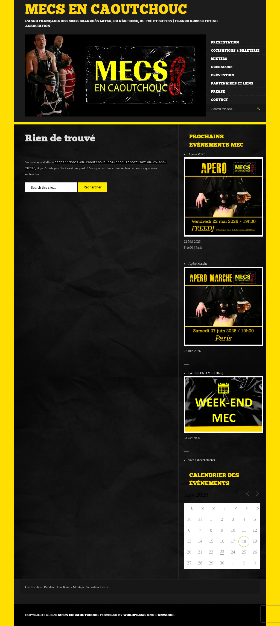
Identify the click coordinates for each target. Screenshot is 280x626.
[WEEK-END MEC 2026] (205, 373)
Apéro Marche (198, 264)
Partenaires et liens (232, 83)
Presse (218, 92)
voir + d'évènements (201, 460)
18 (244, 541)
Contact (219, 100)
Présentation (225, 42)
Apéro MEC (196, 154)
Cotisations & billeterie (235, 51)
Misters (219, 59)
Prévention (222, 75)
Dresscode (221, 67)
